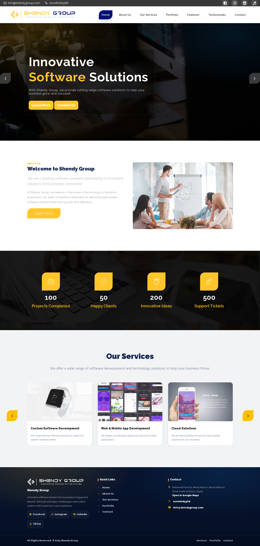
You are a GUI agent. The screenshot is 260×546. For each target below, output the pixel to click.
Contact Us (66, 105)
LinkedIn (80, 514)
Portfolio (172, 14)
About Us (125, 14)
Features (193, 14)
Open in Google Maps (185, 495)
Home (106, 14)
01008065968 (56, 3)
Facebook (37, 514)
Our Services (148, 14)
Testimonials (217, 14)
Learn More (41, 105)
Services (201, 540)
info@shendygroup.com (21, 3)
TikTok (35, 524)
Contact (240, 14)
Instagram (59, 514)
